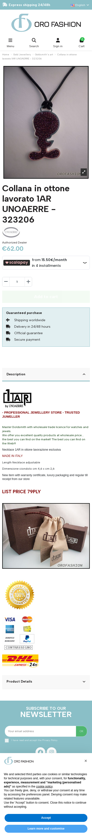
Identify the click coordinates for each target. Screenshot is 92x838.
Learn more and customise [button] (46, 828)
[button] (86, 761)
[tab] (46, 375)
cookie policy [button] (44, 786)
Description (46, 374)
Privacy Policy (49, 740)
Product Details (46, 681)
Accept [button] (46, 817)
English (80, 5)
